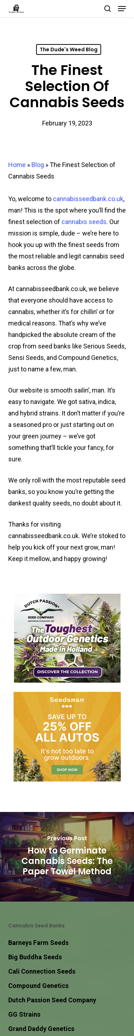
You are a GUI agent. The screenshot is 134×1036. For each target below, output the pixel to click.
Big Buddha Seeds (35, 957)
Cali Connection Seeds (41, 971)
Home (17, 164)
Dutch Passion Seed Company (52, 1000)
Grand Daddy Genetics (41, 1028)
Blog (37, 164)
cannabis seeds (83, 221)
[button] (122, 8)
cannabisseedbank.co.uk (88, 199)
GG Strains (24, 1014)
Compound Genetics (38, 985)
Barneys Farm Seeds (38, 942)
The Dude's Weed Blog (69, 49)
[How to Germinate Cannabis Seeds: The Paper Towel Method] (67, 857)
